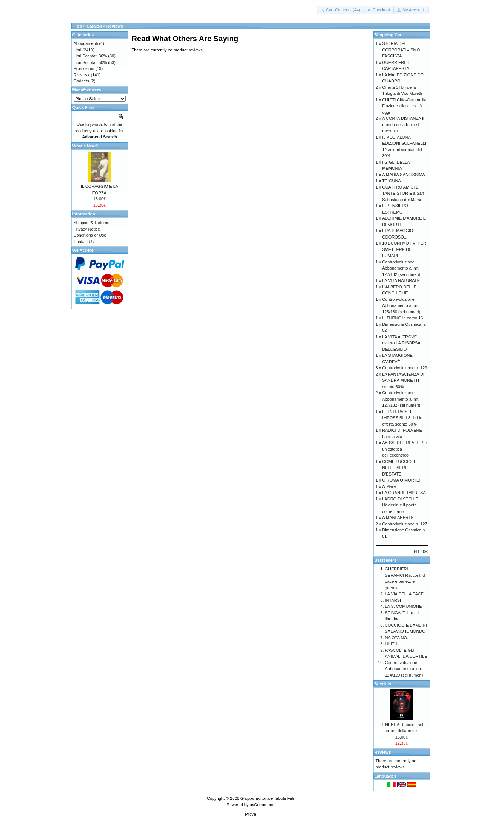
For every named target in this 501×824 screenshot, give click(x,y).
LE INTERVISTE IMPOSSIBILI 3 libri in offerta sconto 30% (402, 417)
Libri (78, 50)
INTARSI (393, 600)
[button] (341, 10)
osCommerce (262, 804)
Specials (383, 684)
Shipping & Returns (91, 222)
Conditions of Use (90, 235)
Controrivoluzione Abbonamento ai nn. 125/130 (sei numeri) (401, 305)
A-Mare (389, 486)
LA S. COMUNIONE (403, 606)
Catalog (94, 26)
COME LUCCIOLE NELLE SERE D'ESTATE (399, 467)
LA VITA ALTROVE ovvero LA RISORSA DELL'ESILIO (401, 343)
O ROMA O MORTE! (401, 480)
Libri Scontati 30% (90, 56)
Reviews (114, 26)
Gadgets (81, 81)
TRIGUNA (391, 180)
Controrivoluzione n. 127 (404, 524)
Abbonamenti (86, 43)
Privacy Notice (87, 229)
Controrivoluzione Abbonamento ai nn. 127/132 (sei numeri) (401, 268)
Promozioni (84, 68)
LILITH (391, 643)
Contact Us (84, 241)
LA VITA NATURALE (401, 280)
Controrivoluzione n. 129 (404, 368)
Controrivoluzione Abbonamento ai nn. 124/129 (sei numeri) (404, 668)
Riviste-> (82, 75)
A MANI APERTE (398, 517)
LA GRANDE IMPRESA (404, 492)
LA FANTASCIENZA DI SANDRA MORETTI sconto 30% (403, 380)
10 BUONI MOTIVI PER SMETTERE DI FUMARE (404, 249)
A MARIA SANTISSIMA (403, 174)
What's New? (85, 146)
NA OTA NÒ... (398, 637)
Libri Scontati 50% (90, 62)
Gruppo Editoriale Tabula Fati (267, 798)
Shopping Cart (389, 35)
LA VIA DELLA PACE (404, 594)
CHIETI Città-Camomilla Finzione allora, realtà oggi (404, 106)
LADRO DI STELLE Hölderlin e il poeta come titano (400, 505)
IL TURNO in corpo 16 (402, 318)
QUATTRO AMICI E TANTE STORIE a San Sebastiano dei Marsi (403, 193)
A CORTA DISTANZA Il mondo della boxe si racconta (403, 124)
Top (78, 26)
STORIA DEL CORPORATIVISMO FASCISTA (401, 49)
